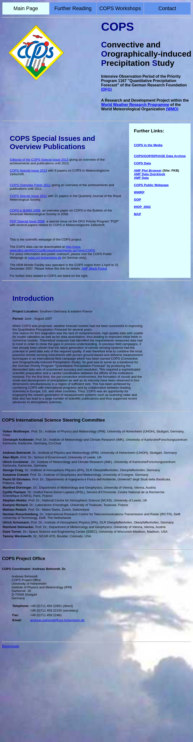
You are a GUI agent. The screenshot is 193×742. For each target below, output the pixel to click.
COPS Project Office (23, 558)
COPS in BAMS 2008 (25, 210)
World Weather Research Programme (135, 105)
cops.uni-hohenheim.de (45, 257)
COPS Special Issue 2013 (28, 170)
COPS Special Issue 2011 (28, 196)
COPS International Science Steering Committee (53, 420)
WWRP (139, 192)
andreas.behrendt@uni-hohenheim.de (57, 620)
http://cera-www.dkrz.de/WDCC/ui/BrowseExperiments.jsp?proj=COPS (52, 248)
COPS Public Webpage (151, 185)
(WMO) (172, 109)
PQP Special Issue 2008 (27, 221)
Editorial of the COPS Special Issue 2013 (39, 159)
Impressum (10, 646)
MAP (137, 214)
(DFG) (106, 89)
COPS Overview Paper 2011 (30, 185)
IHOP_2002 (142, 207)
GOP (137, 199)
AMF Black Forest (94, 268)
